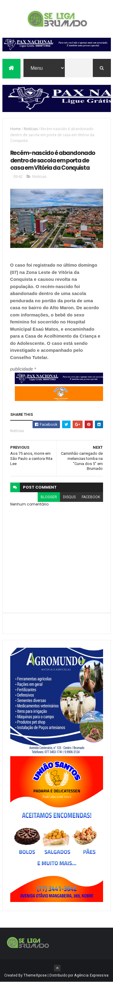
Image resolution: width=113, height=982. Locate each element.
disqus (69, 497)
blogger (49, 497)
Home (15, 128)
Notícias (31, 128)
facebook (91, 497)
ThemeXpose (35, 975)
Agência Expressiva (91, 975)
